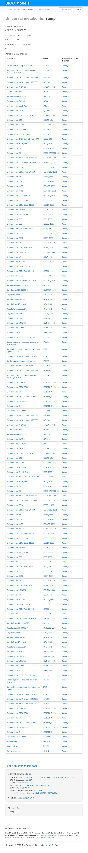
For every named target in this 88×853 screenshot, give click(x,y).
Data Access (32, 9)
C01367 (28, 780)
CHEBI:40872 (57, 777)
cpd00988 (29, 783)
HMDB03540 (40, 793)
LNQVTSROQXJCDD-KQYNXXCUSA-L (35, 785)
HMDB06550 (52, 793)
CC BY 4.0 (31, 798)
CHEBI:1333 (21, 777)
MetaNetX (22, 798)
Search (79, 9)
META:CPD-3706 (23, 788)
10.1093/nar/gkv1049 (47, 837)
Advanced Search (20, 9)
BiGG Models (17, 3)
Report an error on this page (21, 765)
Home (10, 9)
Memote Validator (45, 9)
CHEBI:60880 (69, 777)
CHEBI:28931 (45, 777)
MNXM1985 (37, 791)
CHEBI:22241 (33, 777)
